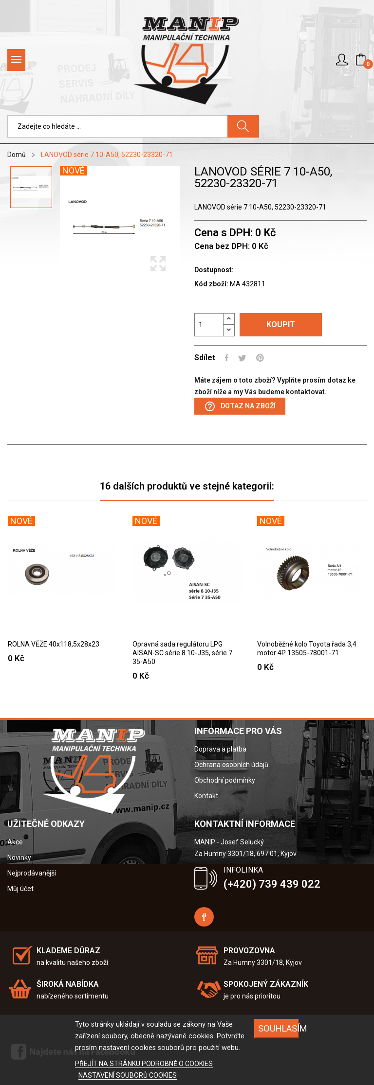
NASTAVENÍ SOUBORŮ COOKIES (127, 1075)
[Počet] (209, 324)
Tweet (242, 357)
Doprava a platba (220, 749)
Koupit (280, 324)
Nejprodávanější (31, 873)
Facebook (204, 917)
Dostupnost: (214, 270)
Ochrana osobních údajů (231, 765)
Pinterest (260, 357)
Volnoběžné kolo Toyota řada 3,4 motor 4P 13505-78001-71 (306, 648)
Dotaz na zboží (240, 406)
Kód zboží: (211, 284)
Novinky (19, 857)
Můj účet (20, 888)
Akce (15, 842)
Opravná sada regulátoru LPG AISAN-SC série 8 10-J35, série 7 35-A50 (182, 652)
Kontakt (206, 796)
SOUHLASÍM (278, 1028)
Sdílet (226, 357)
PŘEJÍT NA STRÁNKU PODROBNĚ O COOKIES (144, 1064)
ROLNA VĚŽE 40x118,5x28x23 (53, 644)
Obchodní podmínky (224, 780)
